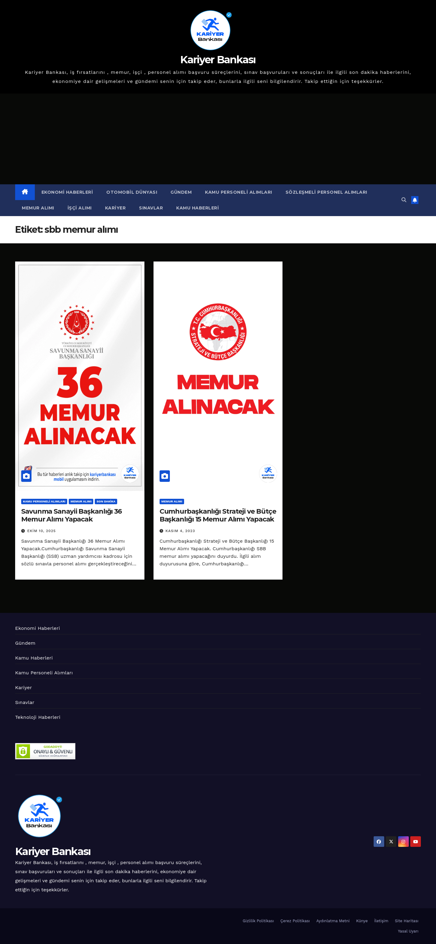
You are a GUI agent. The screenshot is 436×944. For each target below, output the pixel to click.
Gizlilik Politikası (258, 921)
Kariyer (115, 208)
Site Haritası (406, 921)
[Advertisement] (218, 139)
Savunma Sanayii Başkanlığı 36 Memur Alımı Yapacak (71, 515)
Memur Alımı (38, 208)
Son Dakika (106, 501)
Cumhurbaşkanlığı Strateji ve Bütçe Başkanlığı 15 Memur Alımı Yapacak (218, 515)
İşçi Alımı (80, 208)
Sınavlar (151, 208)
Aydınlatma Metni (333, 921)
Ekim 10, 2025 (41, 531)
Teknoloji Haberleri (37, 717)
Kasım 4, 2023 (180, 531)
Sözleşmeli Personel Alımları (326, 192)
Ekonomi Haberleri (67, 192)
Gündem (181, 192)
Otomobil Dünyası (131, 192)
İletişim (381, 921)
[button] (403, 200)
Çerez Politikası (295, 921)
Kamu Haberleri (197, 208)
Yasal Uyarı (408, 931)
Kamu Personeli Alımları (238, 192)
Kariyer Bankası (218, 59)
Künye (362, 921)
